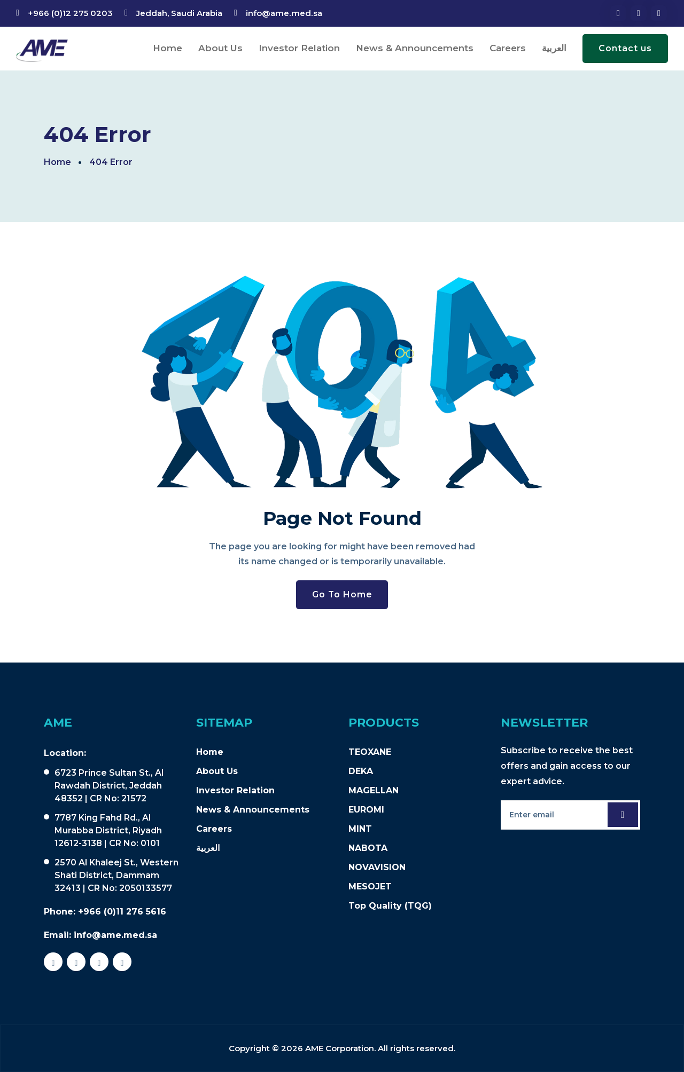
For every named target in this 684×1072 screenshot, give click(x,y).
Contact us (625, 48)
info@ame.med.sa (283, 13)
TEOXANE (369, 752)
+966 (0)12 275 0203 (70, 13)
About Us (220, 48)
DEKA (360, 771)
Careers (507, 48)
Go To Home (342, 594)
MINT (360, 829)
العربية (554, 48)
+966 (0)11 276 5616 (122, 912)
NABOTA (367, 848)
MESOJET (370, 886)
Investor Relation (299, 48)
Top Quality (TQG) (390, 906)
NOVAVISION (377, 867)
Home (167, 48)
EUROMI (366, 810)
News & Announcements (414, 48)
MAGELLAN (373, 790)
